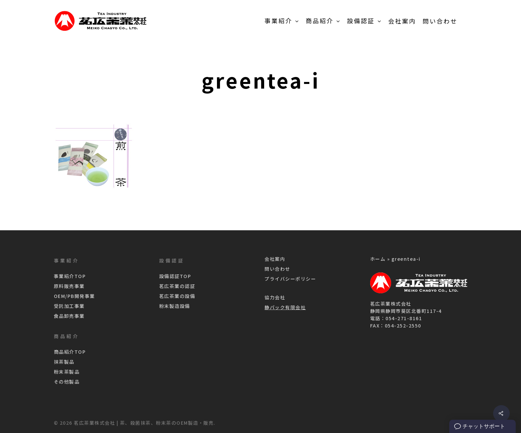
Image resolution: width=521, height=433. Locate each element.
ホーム (378, 258)
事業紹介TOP (70, 276)
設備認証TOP (175, 276)
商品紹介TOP (70, 351)
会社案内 (274, 258)
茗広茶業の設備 (177, 296)
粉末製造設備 (174, 306)
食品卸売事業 (69, 316)
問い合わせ (277, 268)
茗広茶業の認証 (177, 286)
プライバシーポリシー (290, 278)
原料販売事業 (69, 286)
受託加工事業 (69, 306)
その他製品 (67, 381)
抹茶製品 (64, 361)
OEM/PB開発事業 (74, 296)
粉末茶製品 (67, 371)
